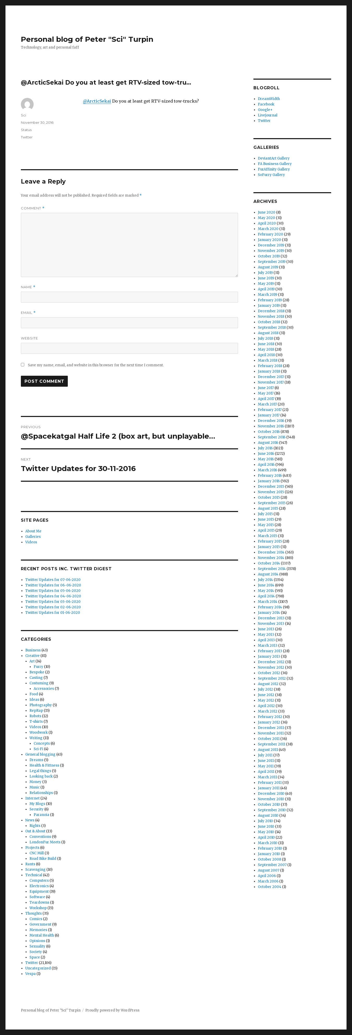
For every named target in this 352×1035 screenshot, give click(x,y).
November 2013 (271, 623)
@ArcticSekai (97, 101)
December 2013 (271, 618)
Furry (38, 666)
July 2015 (265, 514)
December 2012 (271, 662)
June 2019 (266, 278)
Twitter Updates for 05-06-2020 (53, 591)
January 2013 (269, 656)
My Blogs (37, 804)
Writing (36, 738)
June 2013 (266, 629)
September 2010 (272, 810)
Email (28, 312)
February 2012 (270, 717)
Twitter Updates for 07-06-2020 (53, 580)
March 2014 (267, 601)
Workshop (38, 908)
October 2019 (269, 256)
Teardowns (39, 902)
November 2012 (271, 667)
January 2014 (269, 612)
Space (34, 957)
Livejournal (267, 115)
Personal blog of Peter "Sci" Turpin (87, 39)
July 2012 (265, 689)
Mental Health (41, 935)
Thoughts (33, 913)
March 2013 (267, 645)
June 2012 (266, 695)
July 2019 (265, 272)
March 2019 (267, 294)
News (29, 820)
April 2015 (266, 530)
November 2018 (271, 316)
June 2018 (266, 344)
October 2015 (269, 497)
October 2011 (269, 739)
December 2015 (271, 486)
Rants (30, 864)
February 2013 (270, 651)
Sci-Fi (38, 749)
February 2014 (270, 607)
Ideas (34, 699)
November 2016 (271, 426)
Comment (33, 208)
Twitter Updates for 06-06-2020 (53, 585)
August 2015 (268, 508)
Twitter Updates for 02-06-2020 (53, 607)
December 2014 (271, 552)
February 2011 (270, 782)
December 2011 (271, 728)
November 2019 (271, 251)
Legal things (40, 771)
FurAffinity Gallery (274, 169)
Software (37, 897)
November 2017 (271, 382)
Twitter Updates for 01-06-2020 (52, 612)
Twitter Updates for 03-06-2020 (53, 601)
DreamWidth (269, 99)
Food (33, 694)
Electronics (39, 886)
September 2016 (272, 437)
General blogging (40, 754)
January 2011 (269, 788)
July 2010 (265, 821)
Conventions (40, 836)
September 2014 (272, 569)
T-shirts (36, 721)
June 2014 (266, 585)
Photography (40, 705)
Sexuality (37, 946)
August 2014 (268, 574)
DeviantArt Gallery (274, 158)
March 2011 (267, 777)
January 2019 (269, 305)
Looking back (41, 776)
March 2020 (268, 229)
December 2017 (271, 377)
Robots (35, 716)
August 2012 (268, 684)
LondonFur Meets (44, 842)
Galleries (33, 536)
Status (26, 130)
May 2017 (266, 393)
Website (29, 338)
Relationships (41, 793)
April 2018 (266, 355)
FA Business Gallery (275, 164)
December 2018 (271, 311)
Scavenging (35, 869)
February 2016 (270, 475)
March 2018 (267, 360)
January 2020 (269, 240)
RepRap (36, 710)
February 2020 (270, 234)
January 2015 (269, 547)
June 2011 (266, 760)
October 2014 (269, 563)
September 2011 (271, 744)
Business (33, 650)
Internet (32, 798)
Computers (39, 880)
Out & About (35, 831)
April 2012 (266, 706)
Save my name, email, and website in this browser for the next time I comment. (96, 365)
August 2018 (268, 333)
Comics (35, 919)
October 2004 (269, 887)
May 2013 (266, 634)
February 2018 (270, 366)
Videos (31, 542)
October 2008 (269, 859)
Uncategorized (38, 968)
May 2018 (266, 349)
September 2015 (272, 503)
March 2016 (267, 470)
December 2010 (271, 793)
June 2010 (266, 826)
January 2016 (269, 481)
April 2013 (266, 640)
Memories (38, 930)
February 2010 (270, 848)
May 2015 (266, 525)
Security (36, 809)
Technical (33, 875)
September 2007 (272, 865)
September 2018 (272, 327)
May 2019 (266, 283)
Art (32, 661)
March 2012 (267, 711)
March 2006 (268, 881)
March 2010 (267, 843)
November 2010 (271, 799)
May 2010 (266, 832)
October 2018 (269, 322)
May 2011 (266, 766)
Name (28, 287)
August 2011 (268, 750)
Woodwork (38, 732)
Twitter (27, 137)
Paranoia (41, 815)
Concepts (42, 743)
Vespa (30, 974)
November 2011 (271, 733)
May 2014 (266, 591)
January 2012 (269, 722)
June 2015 (266, 519)
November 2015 (271, 492)
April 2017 (266, 399)
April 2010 (266, 837)
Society (35, 952)
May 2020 (266, 218)
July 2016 (265, 448)
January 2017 (269, 415)
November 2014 (271, 558)
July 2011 (265, 755)
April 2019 (266, 289)
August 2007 (268, 870)
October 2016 (269, 432)
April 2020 (267, 223)
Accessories (44, 688)
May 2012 (266, 700)
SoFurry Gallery (271, 175)
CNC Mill (36, 853)
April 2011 (266, 771)
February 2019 (270, 300)
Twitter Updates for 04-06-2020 (53, 596)
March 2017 (267, 404)
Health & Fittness (44, 765)
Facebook (266, 104)
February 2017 (270, 410)
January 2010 (269, 854)
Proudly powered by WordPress (112, 1010)
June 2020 (266, 212)
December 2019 (271, 245)
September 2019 (272, 262)
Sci (23, 115)
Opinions (37, 941)
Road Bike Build (42, 858)
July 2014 (265, 580)
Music (34, 787)
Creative (32, 656)
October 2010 (269, 804)
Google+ (265, 110)
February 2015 (270, 541)
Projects (32, 847)
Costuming (38, 683)
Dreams (36, 760)
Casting (36, 677)
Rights (34, 826)
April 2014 (266, 596)
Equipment (39, 891)
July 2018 (265, 338)
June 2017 (266, 388)
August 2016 (268, 442)
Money (35, 782)
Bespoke (36, 672)
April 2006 (267, 876)
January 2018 (269, 371)
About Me (33, 531)
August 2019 (268, 267)
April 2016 (266, 464)
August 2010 (268, 815)
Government (40, 924)
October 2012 (269, 673)
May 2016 (266, 459)
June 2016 (266, 453)
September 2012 (272, 678)
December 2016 (271, 421)
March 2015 (267, 536)
